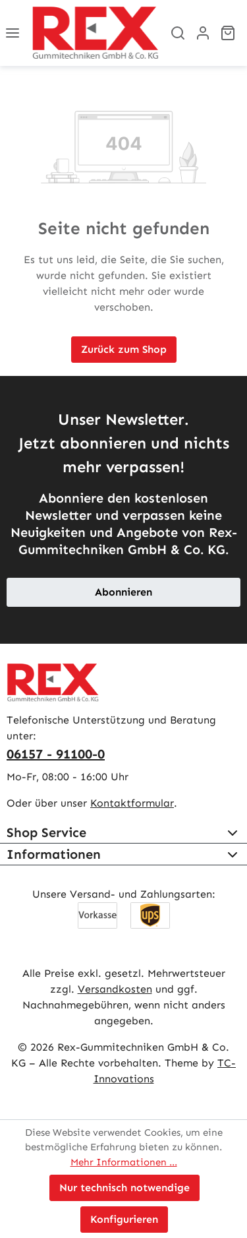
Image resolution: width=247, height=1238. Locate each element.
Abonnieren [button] (123, 592)
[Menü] (12, 33)
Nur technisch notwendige (124, 1187)
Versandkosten (115, 989)
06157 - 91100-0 (56, 754)
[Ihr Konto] (202, 33)
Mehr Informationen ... (123, 1162)
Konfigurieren (124, 1219)
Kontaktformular (132, 803)
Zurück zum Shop (124, 349)
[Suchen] (177, 33)
